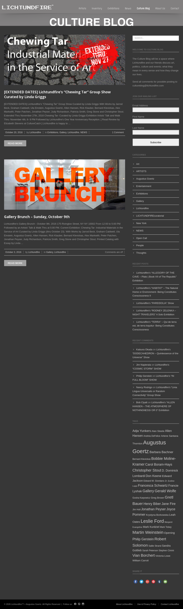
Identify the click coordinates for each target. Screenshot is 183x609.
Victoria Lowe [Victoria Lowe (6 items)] (162, 555)
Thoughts (141, 252)
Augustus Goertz (145, 178)
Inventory (97, 8)
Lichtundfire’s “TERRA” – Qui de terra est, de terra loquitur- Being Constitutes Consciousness (154, 326)
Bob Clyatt (141, 402)
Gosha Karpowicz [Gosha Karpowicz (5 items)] (141, 498)
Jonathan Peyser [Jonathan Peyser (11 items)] (153, 509)
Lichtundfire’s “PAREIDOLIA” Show (155, 303)
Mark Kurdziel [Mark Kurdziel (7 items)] (151, 526)
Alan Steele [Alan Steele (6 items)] (158, 431)
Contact (175, 8)
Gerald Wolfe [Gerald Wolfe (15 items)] (165, 491)
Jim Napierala (143, 364)
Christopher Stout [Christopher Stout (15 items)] (147, 470)
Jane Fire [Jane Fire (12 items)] (169, 504)
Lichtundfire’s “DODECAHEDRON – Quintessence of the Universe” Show (155, 353)
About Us (160, 8)
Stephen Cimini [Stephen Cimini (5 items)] (166, 550)
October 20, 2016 (14, 132)
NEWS (83, 132)
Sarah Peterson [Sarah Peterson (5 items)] (150, 550)
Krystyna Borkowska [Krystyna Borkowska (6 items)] (157, 514)
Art (137, 164)
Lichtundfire (35, 132)
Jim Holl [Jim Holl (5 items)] (137, 509)
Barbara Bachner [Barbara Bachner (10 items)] (161, 452)
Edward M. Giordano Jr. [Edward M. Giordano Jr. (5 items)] (155, 481)
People (140, 245)
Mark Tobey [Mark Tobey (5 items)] (165, 527)
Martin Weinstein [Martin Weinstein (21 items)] (148, 532)
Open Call (141, 238)
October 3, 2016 (13, 252)
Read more (15, 143)
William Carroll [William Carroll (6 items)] (141, 560)
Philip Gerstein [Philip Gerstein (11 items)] (143, 539)
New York (141, 223)
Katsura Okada (144, 349)
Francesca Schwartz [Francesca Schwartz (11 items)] (153, 485)
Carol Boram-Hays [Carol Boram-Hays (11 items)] (158, 464)
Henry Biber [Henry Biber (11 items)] (152, 504)
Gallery (62, 132)
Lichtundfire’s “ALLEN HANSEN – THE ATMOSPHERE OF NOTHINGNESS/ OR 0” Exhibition (154, 406)
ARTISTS (141, 171)
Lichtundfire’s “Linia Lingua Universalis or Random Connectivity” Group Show (155, 391)
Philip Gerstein (144, 376)
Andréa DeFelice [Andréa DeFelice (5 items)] (152, 436)
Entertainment (143, 186)
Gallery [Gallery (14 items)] (148, 491)
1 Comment (118, 132)
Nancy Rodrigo (144, 387)
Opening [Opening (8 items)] (169, 532)
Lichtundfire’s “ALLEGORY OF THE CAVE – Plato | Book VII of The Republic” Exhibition (155, 276)
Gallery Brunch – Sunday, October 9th (37, 216)
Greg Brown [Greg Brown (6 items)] (157, 497)
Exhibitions (113, 8)
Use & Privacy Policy (146, 604)
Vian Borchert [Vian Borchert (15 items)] (144, 555)
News (128, 8)
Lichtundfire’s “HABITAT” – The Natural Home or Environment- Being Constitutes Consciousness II (155, 292)
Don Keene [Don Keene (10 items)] (153, 476)
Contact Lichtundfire (170, 604)
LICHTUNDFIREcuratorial (150, 215)
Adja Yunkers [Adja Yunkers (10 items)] (142, 431)
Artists (82, 8)
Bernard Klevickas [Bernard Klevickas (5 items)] (142, 459)
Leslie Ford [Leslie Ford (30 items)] (152, 521)
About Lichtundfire (124, 604)
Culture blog (143, 8)
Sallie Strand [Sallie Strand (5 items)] (155, 546)
